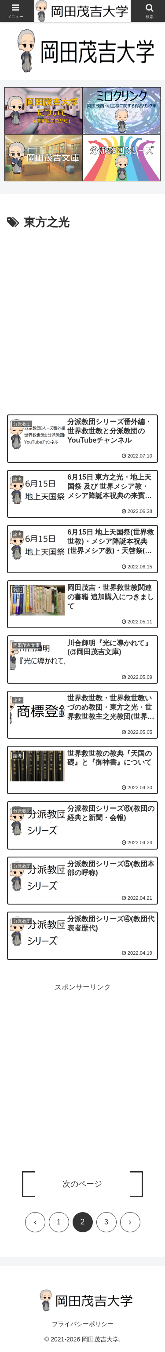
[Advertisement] (82, 319)
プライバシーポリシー (83, 1323)
